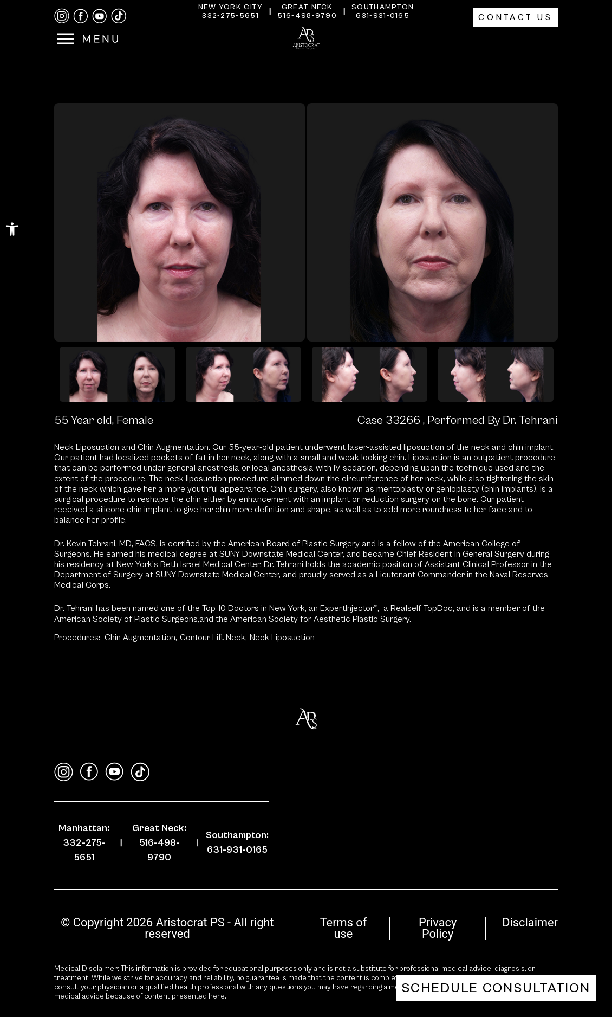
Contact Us (515, 17)
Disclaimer (530, 922)
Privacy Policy (438, 928)
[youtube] (99, 16)
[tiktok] (118, 16)
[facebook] (80, 16)
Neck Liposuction (282, 637)
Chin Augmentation (141, 637)
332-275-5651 (230, 15)
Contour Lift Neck (213, 637)
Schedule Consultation (495, 988)
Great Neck (307, 7)
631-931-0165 (382, 15)
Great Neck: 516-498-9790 (159, 842)
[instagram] (61, 16)
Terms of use (343, 928)
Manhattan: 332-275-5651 (83, 842)
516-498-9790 (307, 15)
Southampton (382, 7)
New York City (230, 7)
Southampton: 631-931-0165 (237, 842)
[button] (12, 229)
